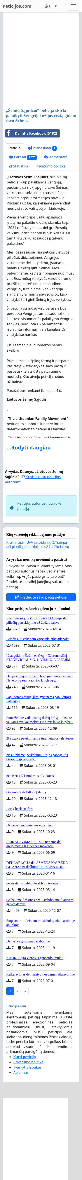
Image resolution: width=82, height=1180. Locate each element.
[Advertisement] (41, 60)
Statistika (18, 166)
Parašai (23, 157)
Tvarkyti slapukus (27, 1067)
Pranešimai (42, 148)
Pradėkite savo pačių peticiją (41, 597)
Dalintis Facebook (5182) (31, 133)
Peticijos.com (17, 6)
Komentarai (56, 157)
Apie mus (21, 1072)
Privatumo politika (51, 166)
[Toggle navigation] (73, 6)
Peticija (15, 148)
